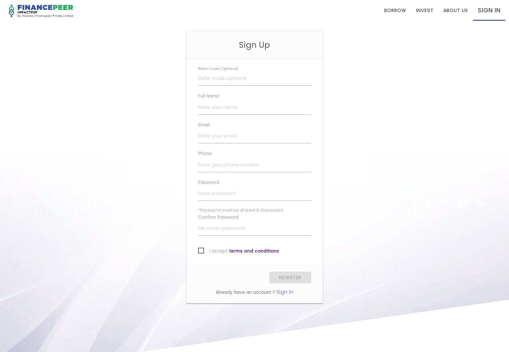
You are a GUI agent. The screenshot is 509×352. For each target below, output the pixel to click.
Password (208, 182)
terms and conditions (254, 251)
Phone (205, 153)
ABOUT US (455, 10)
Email (204, 125)
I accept (244, 251)
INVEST (425, 10)
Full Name (208, 96)
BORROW (395, 10)
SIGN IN (489, 10)
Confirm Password (218, 217)
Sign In (284, 292)
